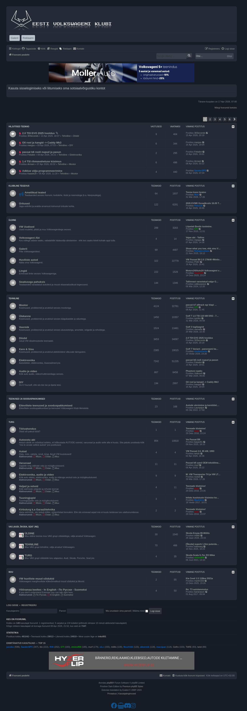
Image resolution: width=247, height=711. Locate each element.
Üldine (12, 220)
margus (31, 145)
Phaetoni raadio (194, 371)
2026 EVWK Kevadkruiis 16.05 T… (203, 203)
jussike (10, 647)
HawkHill (198, 273)
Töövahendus (27, 428)
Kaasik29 (31, 173)
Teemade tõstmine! (196, 428)
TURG (28, 555)
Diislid (76, 136)
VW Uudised (26, 226)
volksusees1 (200, 284)
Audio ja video (28, 371)
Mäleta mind (140, 611)
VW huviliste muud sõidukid (36, 578)
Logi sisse (12, 605)
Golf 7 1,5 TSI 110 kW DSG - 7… (202, 316)
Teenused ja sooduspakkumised (27, 399)
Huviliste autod (28, 259)
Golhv (176, 647)
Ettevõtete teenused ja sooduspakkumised (45, 405)
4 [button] (220, 119)
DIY (71, 145)
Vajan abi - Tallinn (195, 237)
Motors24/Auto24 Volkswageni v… (203, 270)
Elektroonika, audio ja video (36, 474)
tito (41, 647)
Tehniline (66, 136)
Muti (196, 194)
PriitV (196, 262)
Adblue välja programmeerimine (42, 170)
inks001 (102, 636)
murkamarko (200, 351)
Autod (23, 451)
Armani (30, 164)
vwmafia (198, 329)
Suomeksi (67, 595)
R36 (52, 647)
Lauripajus (199, 407)
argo (196, 431)
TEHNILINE (32, 544)
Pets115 (198, 205)
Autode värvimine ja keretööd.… (202, 405)
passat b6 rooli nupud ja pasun (41, 152)
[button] (234, 119)
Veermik (24, 327)
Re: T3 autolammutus (197, 589)
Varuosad (25, 463)
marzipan (161, 647)
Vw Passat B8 (193, 439)
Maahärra (199, 500)
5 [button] (224, 119)
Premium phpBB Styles (133, 686)
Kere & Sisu (26, 349)
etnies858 (199, 557)
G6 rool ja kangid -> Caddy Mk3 (41, 142)
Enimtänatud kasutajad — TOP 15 (25, 643)
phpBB (110, 683)
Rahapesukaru (201, 251)
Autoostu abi (27, 439)
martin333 (199, 581)
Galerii (23, 248)
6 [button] (229, 119)
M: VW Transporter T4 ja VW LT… (203, 474)
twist (199, 647)
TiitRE (189, 647)
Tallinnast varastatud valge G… (202, 281)
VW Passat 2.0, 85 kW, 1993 (200, 451)
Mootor (72, 164)
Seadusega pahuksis (32, 281)
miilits (197, 535)
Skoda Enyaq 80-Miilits (198, 533)
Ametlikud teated (35, 192)
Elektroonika (76, 155)
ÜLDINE (29, 533)
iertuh (197, 453)
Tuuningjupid (27, 497)
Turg (11, 422)
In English (53, 595)
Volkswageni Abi (29, 237)
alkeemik (144, 647)
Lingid (23, 270)
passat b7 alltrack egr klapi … (201, 305)
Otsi (229, 56)
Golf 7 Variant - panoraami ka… (202, 349)
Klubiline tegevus (19, 186)
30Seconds (32, 136)
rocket (197, 477)
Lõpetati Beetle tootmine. (199, 226)
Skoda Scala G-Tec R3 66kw (200, 555)
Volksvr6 (198, 373)
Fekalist (31, 155)
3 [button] (215, 119)
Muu (55, 456)
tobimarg (198, 546)
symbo (197, 318)
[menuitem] (29, 48)
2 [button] (210, 119)
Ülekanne (25, 316)
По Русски (39, 595)
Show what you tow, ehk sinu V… (203, 248)
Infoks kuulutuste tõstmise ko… (202, 497)
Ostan (47, 456)
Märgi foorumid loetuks (226, 107)
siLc (102, 647)
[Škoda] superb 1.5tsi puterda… (202, 544)
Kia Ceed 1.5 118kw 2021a (199, 578)
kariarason (199, 592)
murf (196, 465)
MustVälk (128, 647)
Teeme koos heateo (196, 192)
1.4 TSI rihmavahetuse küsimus (41, 161)
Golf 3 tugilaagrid (195, 327)
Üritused (24, 203)
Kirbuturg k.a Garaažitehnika (37, 509)
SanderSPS (200, 170)
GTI (196, 229)
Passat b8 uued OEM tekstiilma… (203, 463)
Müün (37, 456)
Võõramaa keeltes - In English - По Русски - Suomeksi (53, 589)
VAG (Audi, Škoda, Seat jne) (24, 527)
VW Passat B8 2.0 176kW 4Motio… (204, 259)
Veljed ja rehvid (28, 486)
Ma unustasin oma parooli (118, 611)
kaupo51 (198, 442)
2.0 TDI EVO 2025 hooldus (38, 133)
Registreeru (29, 605)
